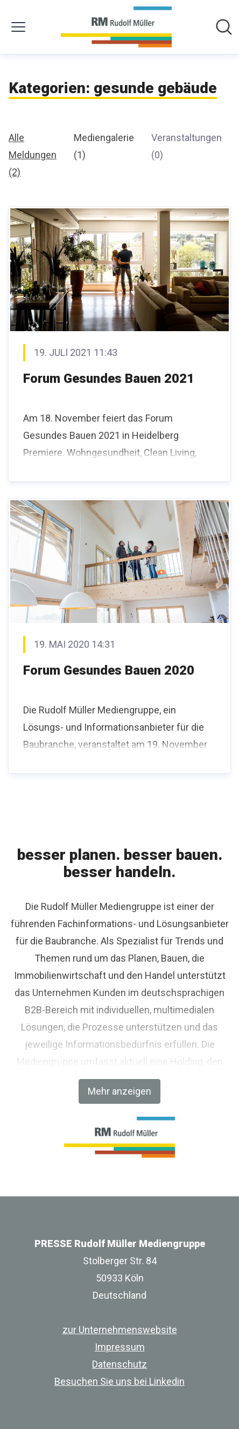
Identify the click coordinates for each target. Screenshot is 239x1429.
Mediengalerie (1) (104, 146)
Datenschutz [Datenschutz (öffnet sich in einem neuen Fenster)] (119, 1364)
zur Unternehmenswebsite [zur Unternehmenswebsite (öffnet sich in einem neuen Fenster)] (119, 1329)
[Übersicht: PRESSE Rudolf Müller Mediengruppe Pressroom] (116, 26)
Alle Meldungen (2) (33, 155)
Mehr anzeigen (119, 1091)
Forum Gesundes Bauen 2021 (108, 378)
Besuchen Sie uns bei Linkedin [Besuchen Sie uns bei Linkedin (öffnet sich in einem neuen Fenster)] (119, 1381)
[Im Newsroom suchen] (224, 27)
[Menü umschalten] (18, 27)
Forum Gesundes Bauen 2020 (108, 670)
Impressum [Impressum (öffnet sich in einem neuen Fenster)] (120, 1347)
